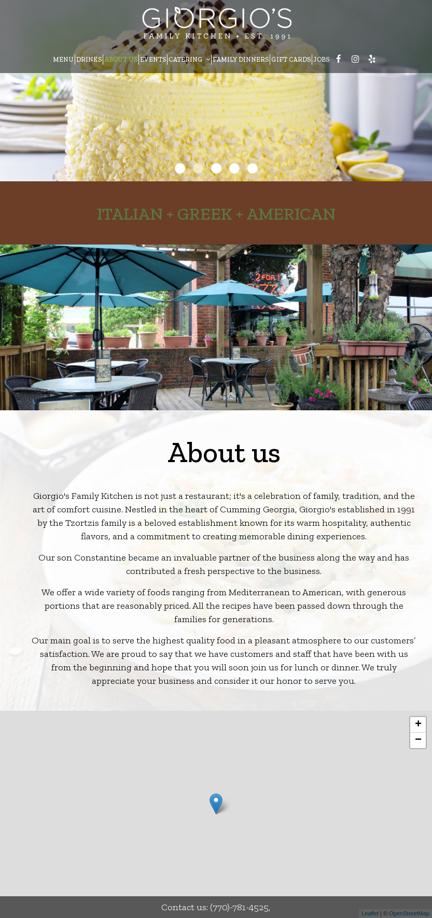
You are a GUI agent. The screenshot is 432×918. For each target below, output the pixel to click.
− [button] (418, 740)
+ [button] (418, 725)
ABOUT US (120, 59)
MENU (63, 59)
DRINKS (89, 59)
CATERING (189, 59)
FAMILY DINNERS (241, 59)
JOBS (321, 59)
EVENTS (153, 59)
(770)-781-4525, (240, 907)
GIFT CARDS (291, 59)
